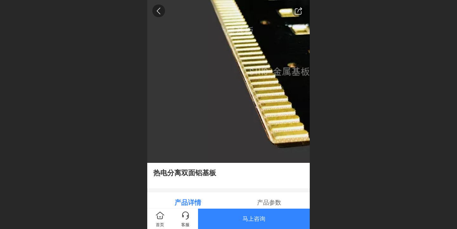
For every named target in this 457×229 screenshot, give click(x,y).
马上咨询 (253, 219)
